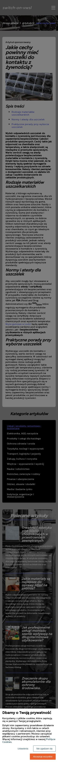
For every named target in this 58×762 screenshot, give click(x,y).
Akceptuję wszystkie (42, 756)
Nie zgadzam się (45, 748)
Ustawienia (23, 748)
